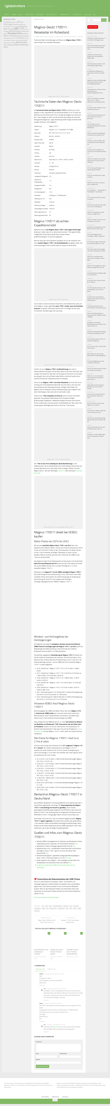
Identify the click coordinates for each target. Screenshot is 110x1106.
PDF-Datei (68, 860)
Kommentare (40, 971)
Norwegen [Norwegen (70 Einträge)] (6, 31)
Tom (38, 36)
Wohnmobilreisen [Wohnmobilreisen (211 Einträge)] (22, 45)
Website (38, 1061)
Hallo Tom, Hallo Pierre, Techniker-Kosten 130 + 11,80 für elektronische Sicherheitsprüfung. (96, 100)
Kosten (43, 910)
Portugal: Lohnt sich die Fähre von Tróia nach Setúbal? (57, 954)
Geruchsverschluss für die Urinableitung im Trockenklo (40, 954)
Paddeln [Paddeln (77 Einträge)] (24, 31)
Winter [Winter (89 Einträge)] (14, 42)
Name (37, 1055)
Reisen (20, 14)
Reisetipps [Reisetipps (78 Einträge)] (21, 36)
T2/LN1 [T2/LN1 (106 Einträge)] (13, 38)
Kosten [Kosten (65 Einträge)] (16, 26)
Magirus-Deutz (61, 910)
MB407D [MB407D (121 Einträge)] (6, 29)
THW (71, 910)
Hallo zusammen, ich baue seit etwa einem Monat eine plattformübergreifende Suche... (96, 91)
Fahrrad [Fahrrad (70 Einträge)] (23, 24)
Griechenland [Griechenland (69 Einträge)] (6, 26)
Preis (67, 910)
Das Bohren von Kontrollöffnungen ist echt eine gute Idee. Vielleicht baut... (96, 436)
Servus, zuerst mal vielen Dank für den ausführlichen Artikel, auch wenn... (96, 395)
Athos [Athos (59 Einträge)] (16, 22)
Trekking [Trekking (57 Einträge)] (26, 38)
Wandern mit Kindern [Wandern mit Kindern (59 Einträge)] (15, 40)
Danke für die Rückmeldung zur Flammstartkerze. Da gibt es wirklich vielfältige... (96, 315)
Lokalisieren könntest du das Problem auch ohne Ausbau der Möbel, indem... (95, 56)
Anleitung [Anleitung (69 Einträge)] (12, 22)
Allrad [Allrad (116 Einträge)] (8, 22)
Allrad (46, 908)
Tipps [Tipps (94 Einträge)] (22, 38)
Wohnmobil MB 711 (51, 14)
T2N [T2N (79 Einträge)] (16, 38)
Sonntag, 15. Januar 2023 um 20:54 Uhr (56, 990)
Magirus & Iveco (39, 19)
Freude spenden (92, 27)
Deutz (50, 908)
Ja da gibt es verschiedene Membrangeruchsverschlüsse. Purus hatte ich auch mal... (96, 324)
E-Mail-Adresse (63, 1055)
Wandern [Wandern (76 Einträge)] (9, 40)
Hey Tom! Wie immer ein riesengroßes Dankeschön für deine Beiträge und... (96, 125)
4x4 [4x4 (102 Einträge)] (4, 22)
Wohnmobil (37, 912)
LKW (47, 910)
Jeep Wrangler (40, 14)
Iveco (71, 908)
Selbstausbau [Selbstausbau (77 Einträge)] (6, 38)
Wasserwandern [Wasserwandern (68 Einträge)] (23, 40)
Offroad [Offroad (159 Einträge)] (11, 31)
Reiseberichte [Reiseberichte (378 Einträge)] (14, 33)
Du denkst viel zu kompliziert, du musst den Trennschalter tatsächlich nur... (96, 151)
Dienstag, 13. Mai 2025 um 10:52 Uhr (53, 1005)
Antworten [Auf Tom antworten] (46, 1002)
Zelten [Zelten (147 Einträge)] (5, 47)
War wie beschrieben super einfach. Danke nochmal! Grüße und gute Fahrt (96, 47)
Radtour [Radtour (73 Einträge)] (5, 33)
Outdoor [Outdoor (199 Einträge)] (18, 31)
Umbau (74, 910)
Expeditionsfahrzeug (57, 908)
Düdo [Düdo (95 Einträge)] (21, 22)
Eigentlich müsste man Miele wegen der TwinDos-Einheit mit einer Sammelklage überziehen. (96, 82)
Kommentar (39, 1043)
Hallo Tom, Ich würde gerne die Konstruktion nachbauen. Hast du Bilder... (95, 258)
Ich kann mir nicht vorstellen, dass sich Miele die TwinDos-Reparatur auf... (96, 142)
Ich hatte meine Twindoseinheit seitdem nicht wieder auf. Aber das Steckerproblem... (96, 298)
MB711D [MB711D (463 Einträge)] (19, 28)
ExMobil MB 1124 (65, 14)
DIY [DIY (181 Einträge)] (18, 22)
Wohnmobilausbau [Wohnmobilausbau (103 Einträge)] (8, 45)
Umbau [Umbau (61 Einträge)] (4, 40)
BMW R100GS (29, 14)
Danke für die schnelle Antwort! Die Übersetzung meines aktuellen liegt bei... (96, 419)
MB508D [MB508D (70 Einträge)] (12, 29)
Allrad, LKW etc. (77, 14)
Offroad (14, 14)
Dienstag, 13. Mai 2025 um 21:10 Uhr (56, 1026)
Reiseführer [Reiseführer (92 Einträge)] (25, 33)
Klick (76, 846)
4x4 (43, 908)
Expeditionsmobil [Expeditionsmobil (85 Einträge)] (17, 24)
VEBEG (79, 910)
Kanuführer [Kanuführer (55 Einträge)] (12, 26)
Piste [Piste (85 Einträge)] (27, 31)
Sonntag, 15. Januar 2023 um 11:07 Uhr (54, 976)
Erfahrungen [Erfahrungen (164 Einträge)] (8, 24)
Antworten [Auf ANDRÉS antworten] (42, 987)
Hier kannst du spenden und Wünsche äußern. (48, 899)
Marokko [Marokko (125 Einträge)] (24, 26)
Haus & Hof (87, 14)
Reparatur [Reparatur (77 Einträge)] (26, 36)
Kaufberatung (37, 910)
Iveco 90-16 (62, 473)
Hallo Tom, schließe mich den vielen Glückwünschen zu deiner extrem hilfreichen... (96, 160)
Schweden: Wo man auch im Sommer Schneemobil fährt (72, 954)
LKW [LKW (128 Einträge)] (19, 26)
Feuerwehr (65, 908)
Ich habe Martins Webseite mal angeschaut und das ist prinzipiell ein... (95, 72)
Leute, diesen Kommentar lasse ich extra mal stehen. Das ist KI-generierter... (96, 116)
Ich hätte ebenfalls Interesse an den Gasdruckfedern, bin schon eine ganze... (96, 289)
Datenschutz (55, 1099)
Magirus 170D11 (53, 910)
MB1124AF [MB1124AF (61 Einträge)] (26, 29)
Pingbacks (51, 971)
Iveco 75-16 (56, 1029)
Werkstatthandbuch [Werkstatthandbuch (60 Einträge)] (7, 42)
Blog (94, 14)
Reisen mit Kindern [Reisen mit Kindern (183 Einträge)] (10, 36)
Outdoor (6, 14)
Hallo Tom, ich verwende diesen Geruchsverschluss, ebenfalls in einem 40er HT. (95, 377)
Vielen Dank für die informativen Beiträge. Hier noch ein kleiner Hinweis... (95, 386)
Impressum (65, 1099)
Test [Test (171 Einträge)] (19, 38)
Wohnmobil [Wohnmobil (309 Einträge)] (21, 42)
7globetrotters (14, 6)
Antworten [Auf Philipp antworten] (42, 1023)
